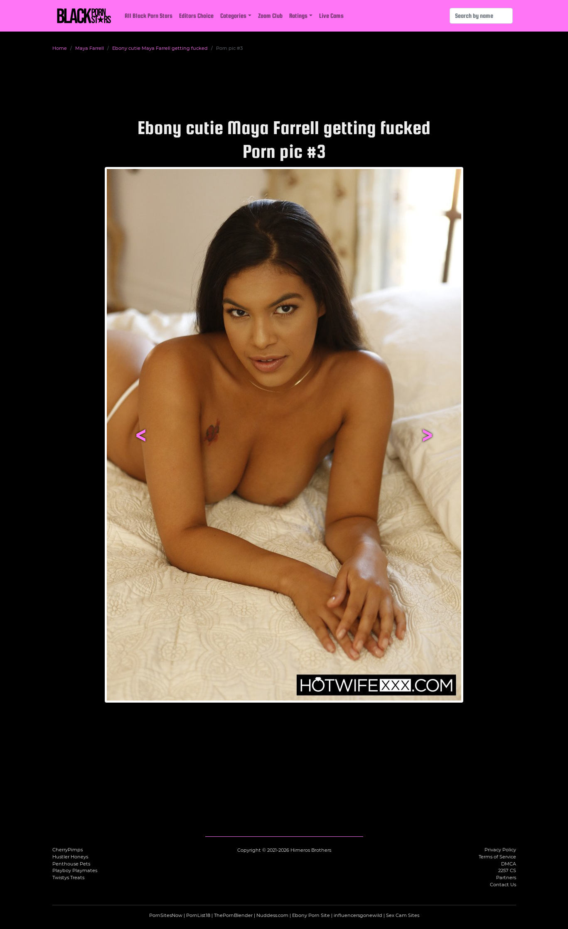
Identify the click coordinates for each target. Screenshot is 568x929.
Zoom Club (270, 15)
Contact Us (503, 884)
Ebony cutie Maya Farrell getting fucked (160, 48)
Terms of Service (497, 857)
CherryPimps (67, 850)
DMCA (508, 864)
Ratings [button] (298, 15)
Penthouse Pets (71, 864)
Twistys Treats (68, 877)
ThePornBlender (233, 915)
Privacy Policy (500, 850)
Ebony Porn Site (311, 915)
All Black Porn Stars (148, 15)
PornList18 (198, 915)
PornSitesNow (165, 915)
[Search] (481, 16)
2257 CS (507, 870)
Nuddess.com (272, 915)
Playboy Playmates (74, 870)
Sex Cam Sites (402, 915)
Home (59, 48)
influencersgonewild (358, 915)
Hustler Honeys (70, 857)
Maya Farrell (89, 48)
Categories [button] (233, 15)
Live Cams (331, 15)
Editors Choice (196, 15)
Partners (506, 877)
